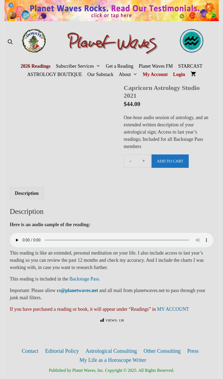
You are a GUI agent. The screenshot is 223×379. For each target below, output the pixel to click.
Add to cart (170, 161)
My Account (155, 74)
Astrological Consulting (111, 351)
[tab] (27, 193)
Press (193, 351)
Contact (30, 351)
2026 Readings (36, 66)
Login (179, 74)
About (129, 74)
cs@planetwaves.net (77, 290)
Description (27, 193)
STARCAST (190, 66)
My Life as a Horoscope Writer (113, 360)
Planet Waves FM (156, 66)
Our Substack (100, 74)
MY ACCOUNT (173, 309)
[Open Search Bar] (10, 42)
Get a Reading (119, 66)
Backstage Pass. (84, 279)
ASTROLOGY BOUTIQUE (54, 74)
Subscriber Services (79, 66)
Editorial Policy (62, 351)
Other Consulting (161, 351)
